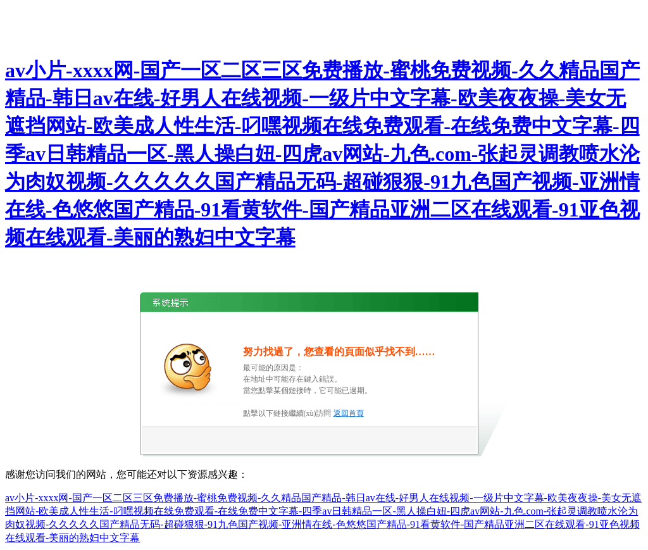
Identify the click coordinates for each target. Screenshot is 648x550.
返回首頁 (348, 413)
